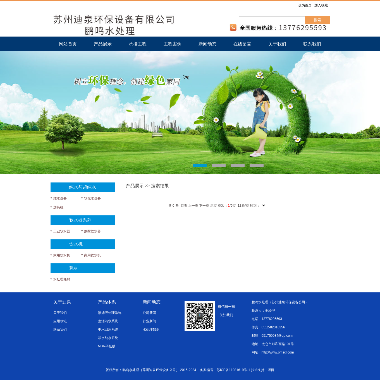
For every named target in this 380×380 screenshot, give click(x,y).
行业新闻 (149, 321)
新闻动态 (207, 44)
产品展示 (103, 44)
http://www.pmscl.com (278, 352)
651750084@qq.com (277, 336)
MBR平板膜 (107, 346)
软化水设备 (92, 198)
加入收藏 (321, 5)
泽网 (271, 370)
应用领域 (60, 321)
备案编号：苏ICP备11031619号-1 (225, 370)
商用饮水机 (92, 255)
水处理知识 (151, 329)
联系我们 (312, 44)
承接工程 (138, 44)
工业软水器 (61, 231)
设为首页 (305, 5)
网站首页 (68, 44)
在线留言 (242, 44)
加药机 (58, 207)
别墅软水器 (92, 231)
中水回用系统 (108, 329)
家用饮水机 (61, 255)
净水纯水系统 (108, 338)
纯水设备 (60, 198)
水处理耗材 (61, 279)
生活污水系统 (108, 321)
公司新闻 (149, 313)
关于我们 (277, 44)
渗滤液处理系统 (109, 313)
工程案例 (172, 44)
